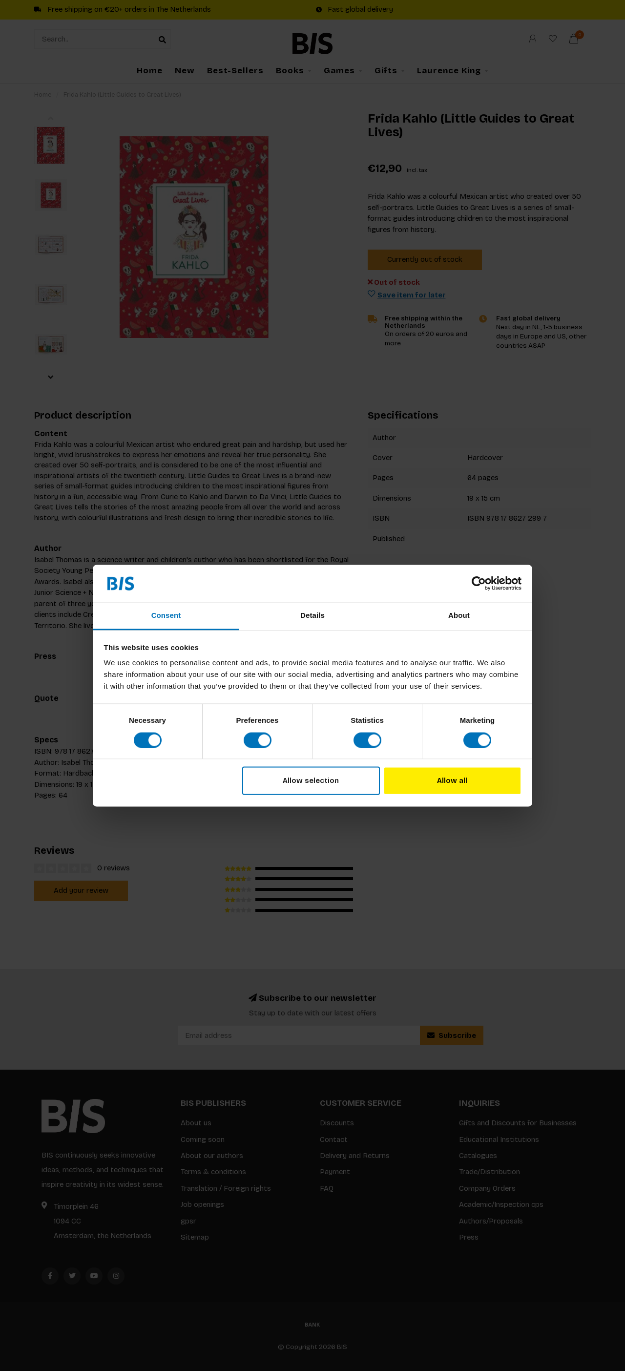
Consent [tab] (166, 616)
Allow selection (311, 781)
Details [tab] (312, 616)
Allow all (452, 781)
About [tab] (459, 616)
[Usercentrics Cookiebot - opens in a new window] (478, 583)
